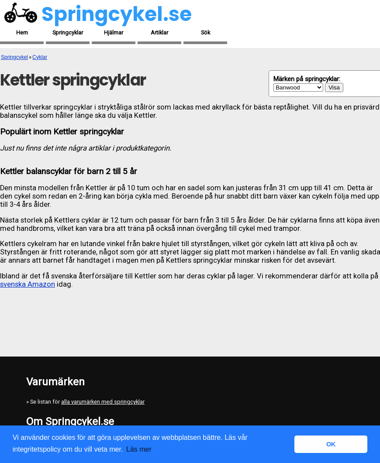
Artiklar (159, 32)
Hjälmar (113, 32)
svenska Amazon (27, 284)
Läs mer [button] (139, 449)
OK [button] (331, 444)
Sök (205, 32)
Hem (22, 32)
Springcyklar (67, 32)
